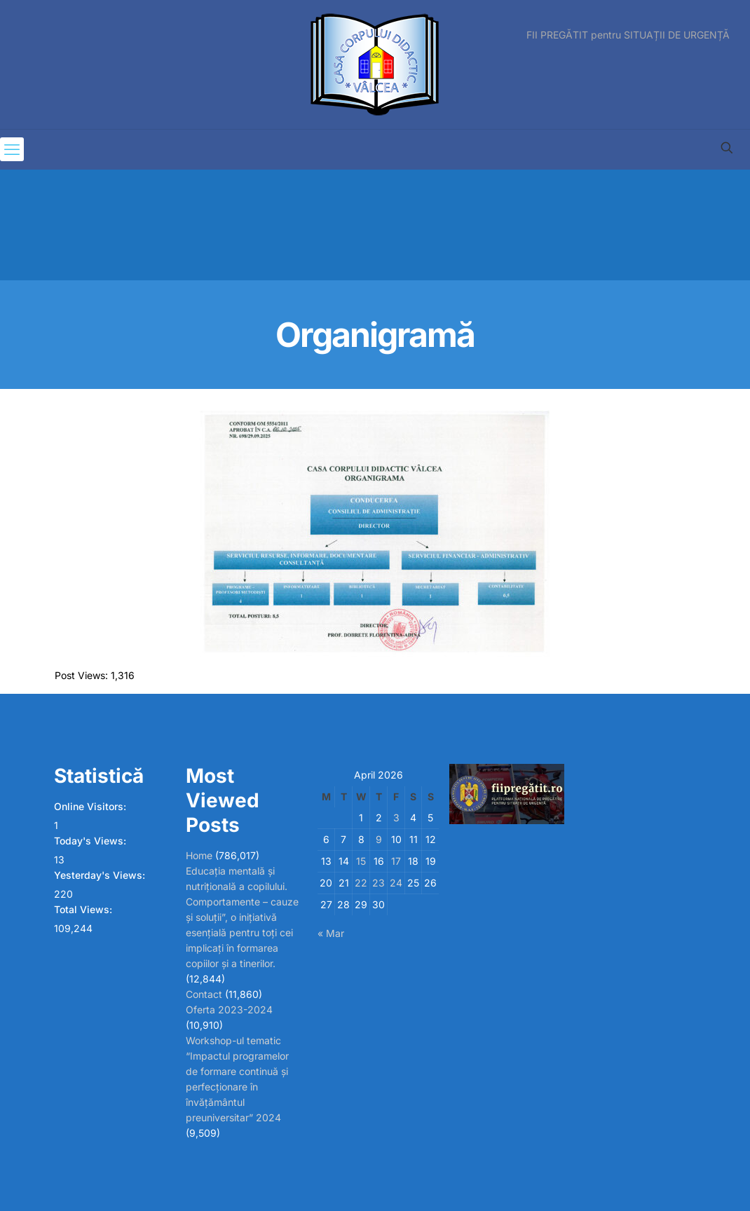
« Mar (331, 933)
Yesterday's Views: (101, 875)
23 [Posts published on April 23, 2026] (378, 883)
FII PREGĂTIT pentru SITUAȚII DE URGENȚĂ (628, 35)
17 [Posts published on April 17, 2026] (396, 861)
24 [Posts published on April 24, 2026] (396, 883)
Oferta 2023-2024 (229, 1009)
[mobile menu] (12, 149)
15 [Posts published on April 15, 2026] (361, 861)
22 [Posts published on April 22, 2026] (361, 883)
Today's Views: (91, 841)
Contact (204, 994)
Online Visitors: (91, 806)
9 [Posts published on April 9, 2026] (379, 839)
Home (199, 855)
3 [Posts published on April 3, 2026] (396, 817)
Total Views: (84, 909)
